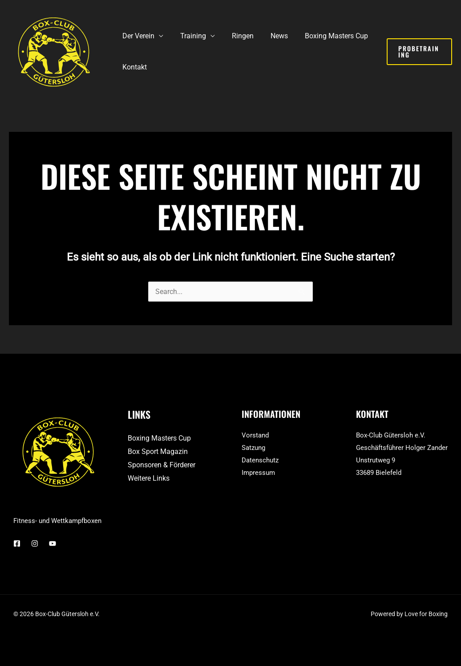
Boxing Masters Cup (324, 36)
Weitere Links (149, 478)
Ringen (236, 36)
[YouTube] (52, 543)
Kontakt (133, 67)
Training (189, 36)
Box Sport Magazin (158, 451)
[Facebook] (16, 543)
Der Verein (137, 36)
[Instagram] (34, 543)
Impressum (258, 473)
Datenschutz (260, 460)
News (270, 36)
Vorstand (255, 435)
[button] (418, 51)
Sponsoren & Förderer (161, 465)
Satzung (253, 448)
